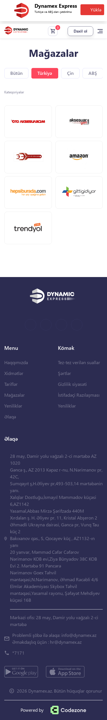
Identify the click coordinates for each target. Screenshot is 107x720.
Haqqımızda (16, 362)
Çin (70, 73)
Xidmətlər (13, 373)
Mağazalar (14, 395)
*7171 (18, 653)
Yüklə (95, 10)
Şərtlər (64, 373)
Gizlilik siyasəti (72, 384)
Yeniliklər (13, 406)
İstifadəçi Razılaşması (79, 395)
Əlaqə (10, 417)
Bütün (16, 73)
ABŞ (92, 73)
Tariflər (11, 384)
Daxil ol (80, 31)
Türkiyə (44, 73)
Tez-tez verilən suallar (79, 362)
